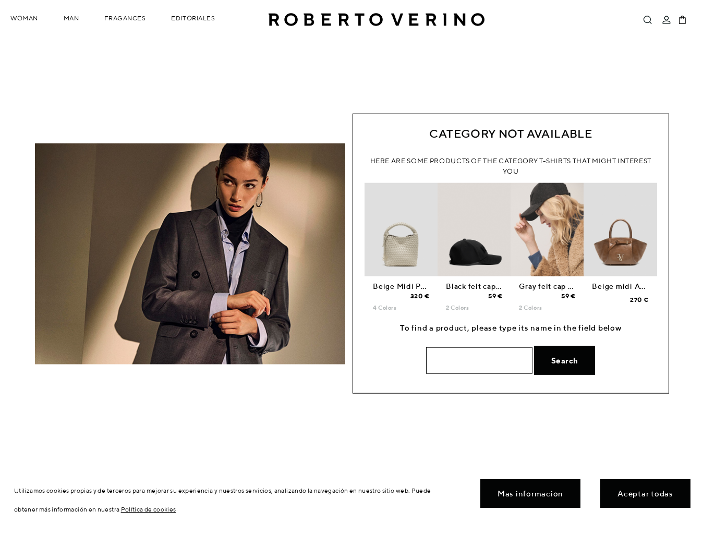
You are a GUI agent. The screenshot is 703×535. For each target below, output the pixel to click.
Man (71, 18)
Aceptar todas (645, 493)
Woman (24, 18)
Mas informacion (530, 493)
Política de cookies (148, 509)
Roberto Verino (376, 20)
